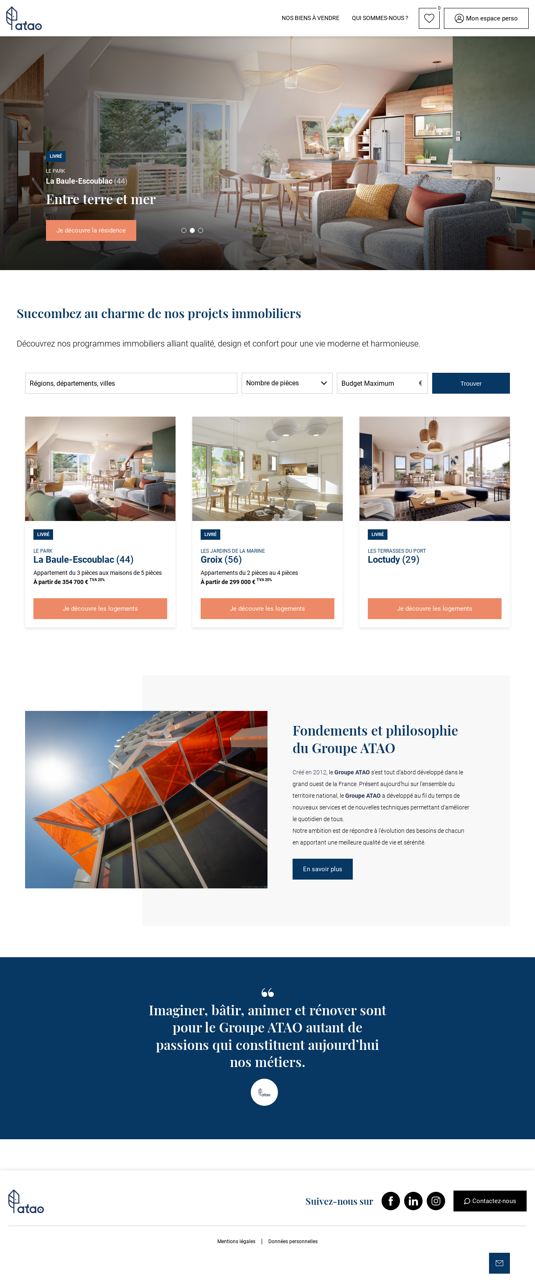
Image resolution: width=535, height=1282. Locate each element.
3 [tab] (200, 230)
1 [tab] (183, 230)
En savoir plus (322, 869)
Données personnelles (293, 1241)
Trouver (471, 383)
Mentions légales (236, 1241)
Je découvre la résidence (91, 230)
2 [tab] (192, 230)
